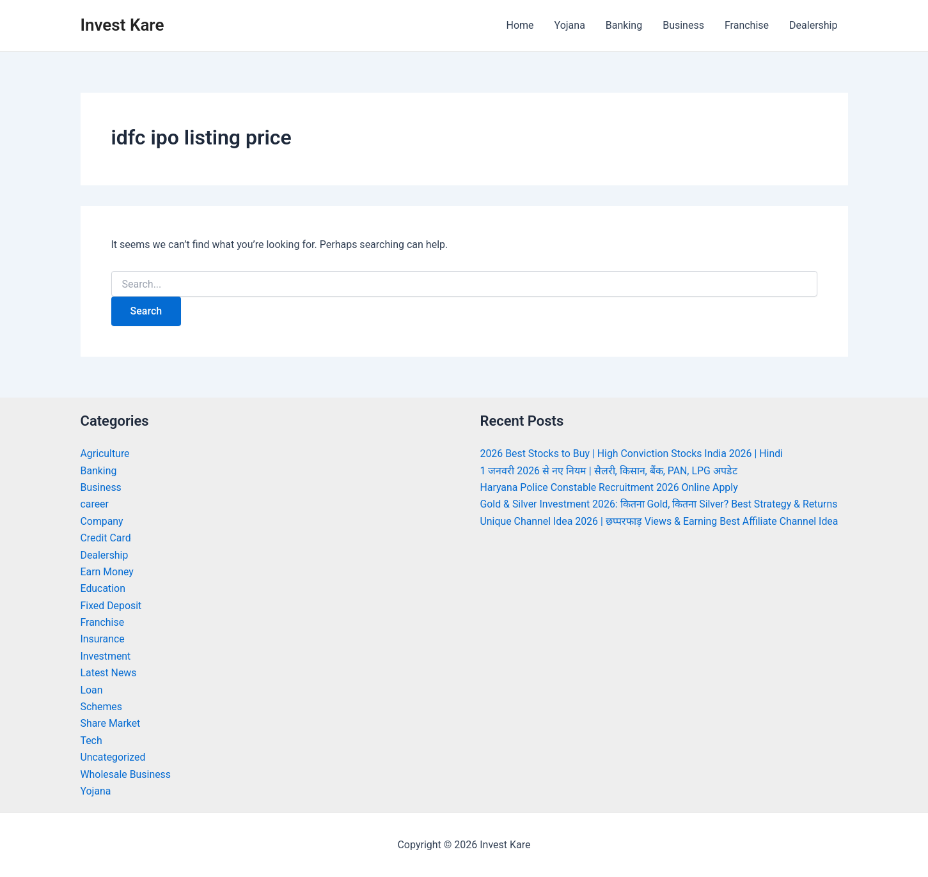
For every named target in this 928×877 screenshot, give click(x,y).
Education (103, 588)
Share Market (111, 723)
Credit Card (106, 538)
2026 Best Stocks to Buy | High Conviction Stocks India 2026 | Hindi (632, 453)
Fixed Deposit (111, 606)
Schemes (102, 707)
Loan (92, 690)
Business (683, 25)
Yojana (569, 25)
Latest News (109, 673)
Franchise (747, 25)
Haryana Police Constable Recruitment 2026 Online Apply (610, 487)
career (95, 504)
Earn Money (107, 572)
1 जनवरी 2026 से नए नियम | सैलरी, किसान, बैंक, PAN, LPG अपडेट (609, 471)
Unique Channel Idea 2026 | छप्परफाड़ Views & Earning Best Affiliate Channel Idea (660, 521)
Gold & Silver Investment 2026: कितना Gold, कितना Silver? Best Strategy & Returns (660, 504)
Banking (624, 25)
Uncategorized (113, 757)
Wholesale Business (126, 774)
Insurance (103, 639)
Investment (106, 656)
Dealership (813, 25)
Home (519, 25)
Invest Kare (122, 25)
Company (102, 521)
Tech (91, 740)
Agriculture (105, 453)
